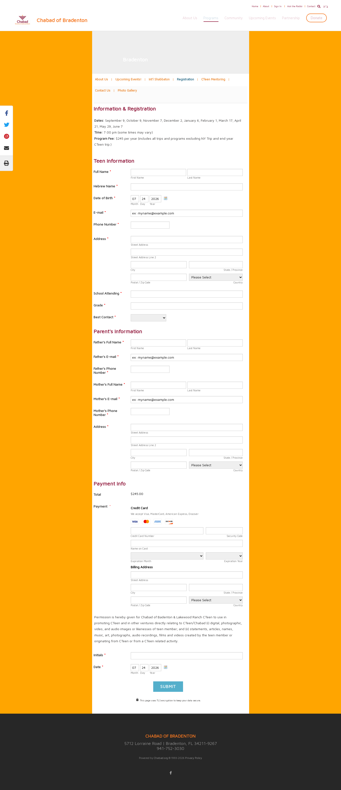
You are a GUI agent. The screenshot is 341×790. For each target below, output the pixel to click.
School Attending (108, 293)
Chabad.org (161, 757)
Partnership (291, 18)
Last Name (194, 177)
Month (134, 203)
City (133, 269)
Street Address (139, 244)
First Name (137, 177)
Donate (316, 18)
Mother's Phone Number (105, 413)
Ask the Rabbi (294, 6)
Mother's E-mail (107, 399)
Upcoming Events (262, 18)
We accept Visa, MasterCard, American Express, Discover (164, 513)
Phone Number (106, 224)
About (266, 6)
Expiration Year (233, 561)
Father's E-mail (106, 357)
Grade (99, 305)
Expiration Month (141, 561)
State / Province (233, 269)
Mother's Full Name (109, 384)
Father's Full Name (109, 342)
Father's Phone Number (105, 370)
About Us (190, 18)
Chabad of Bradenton (62, 20)
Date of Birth (104, 198)
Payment (101, 506)
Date (98, 667)
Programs (210, 18)
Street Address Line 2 (143, 257)
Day (142, 203)
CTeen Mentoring (213, 79)
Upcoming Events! (128, 79)
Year (152, 203)
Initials (100, 655)
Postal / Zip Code (140, 282)
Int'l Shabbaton (159, 79)
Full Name (102, 172)
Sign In (278, 6)
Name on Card (139, 548)
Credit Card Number (142, 535)
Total (97, 494)
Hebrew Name (106, 186)
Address (101, 239)
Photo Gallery (127, 90)
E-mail (100, 212)
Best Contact (105, 317)
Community (233, 18)
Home (255, 6)
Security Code (235, 535)
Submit (168, 686)
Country (238, 282)
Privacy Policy (193, 757)
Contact (311, 6)
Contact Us (102, 90)
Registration (185, 79)
